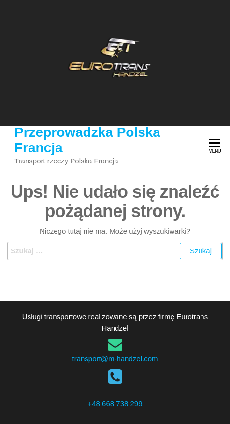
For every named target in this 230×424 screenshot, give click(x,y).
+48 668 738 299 (114, 403)
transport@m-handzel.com (115, 358)
